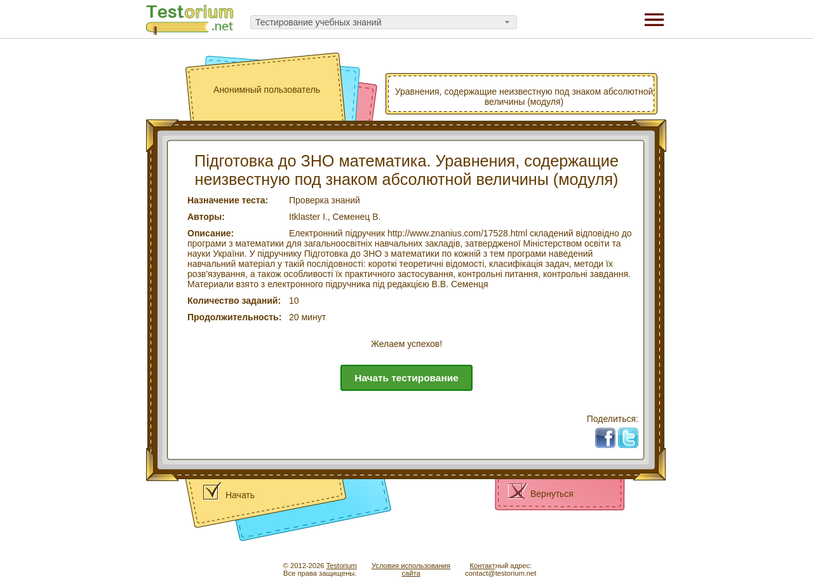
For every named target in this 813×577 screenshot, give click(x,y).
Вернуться (552, 494)
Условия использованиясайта (411, 569)
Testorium (341, 565)
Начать (240, 495)
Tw (632, 433)
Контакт (482, 565)
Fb (610, 433)
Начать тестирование (406, 377)
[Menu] (654, 19)
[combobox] (383, 22)
